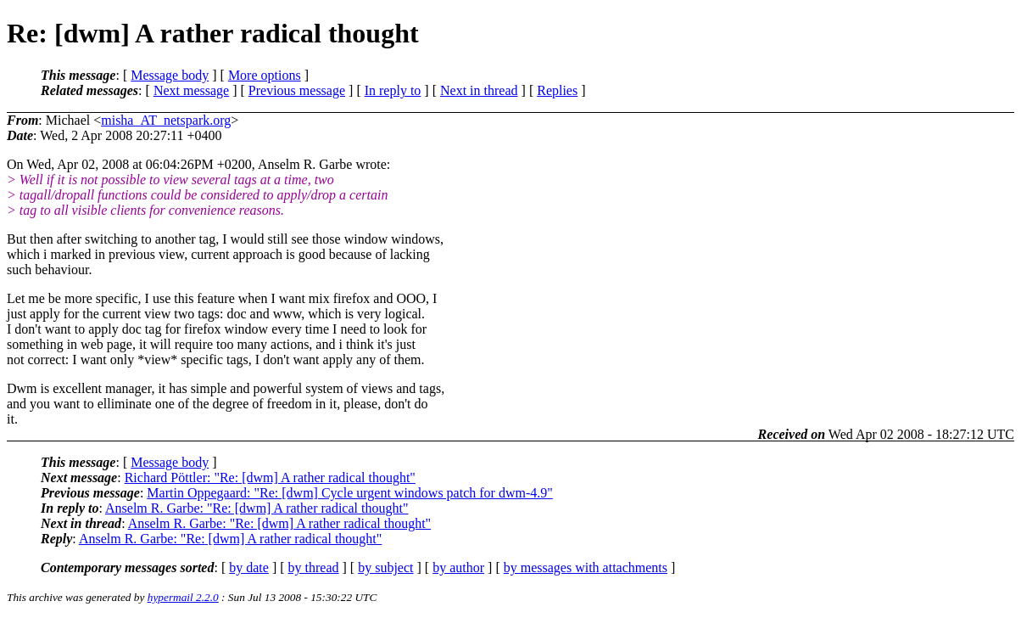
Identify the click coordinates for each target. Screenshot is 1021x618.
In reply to (393, 90)
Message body (170, 75)
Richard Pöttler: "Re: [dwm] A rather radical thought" (270, 477)
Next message (191, 90)
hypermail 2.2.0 (183, 597)
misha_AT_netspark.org (166, 120)
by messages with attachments (585, 567)
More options (264, 75)
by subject (385, 567)
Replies (557, 90)
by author (458, 567)
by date (249, 567)
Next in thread (479, 90)
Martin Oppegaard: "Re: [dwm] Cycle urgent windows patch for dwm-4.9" (349, 493)
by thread (313, 567)
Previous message (296, 90)
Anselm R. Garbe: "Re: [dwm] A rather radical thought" (256, 508)
